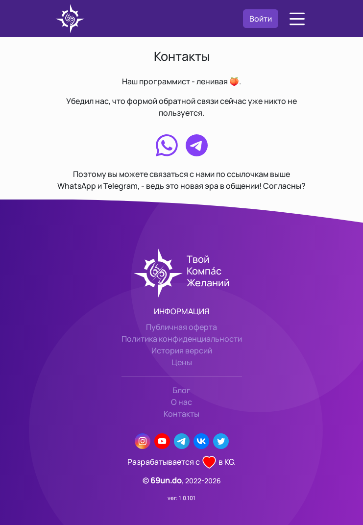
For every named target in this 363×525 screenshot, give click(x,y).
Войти (260, 18)
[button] (297, 19)
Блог (181, 390)
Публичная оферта (181, 327)
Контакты (181, 413)
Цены (181, 362)
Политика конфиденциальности (181, 338)
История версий (181, 350)
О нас (181, 402)
